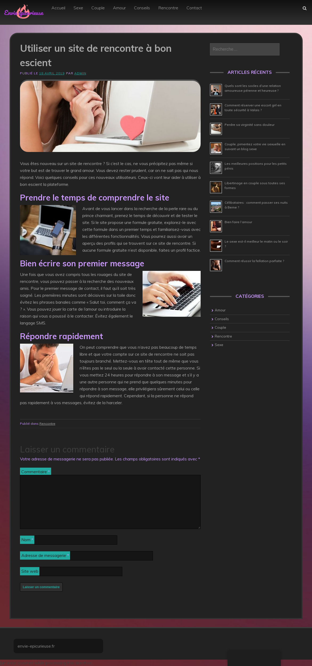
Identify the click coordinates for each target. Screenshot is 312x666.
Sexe (78, 7)
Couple (98, 7)
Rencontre (168, 7)
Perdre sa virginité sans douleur (249, 125)
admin (80, 73)
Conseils (142, 7)
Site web (29, 571)
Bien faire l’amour (238, 222)
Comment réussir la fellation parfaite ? (254, 261)
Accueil (58, 7)
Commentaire (35, 471)
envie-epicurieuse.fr (36, 646)
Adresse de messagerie (45, 555)
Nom (27, 539)
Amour (119, 7)
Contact (194, 7)
